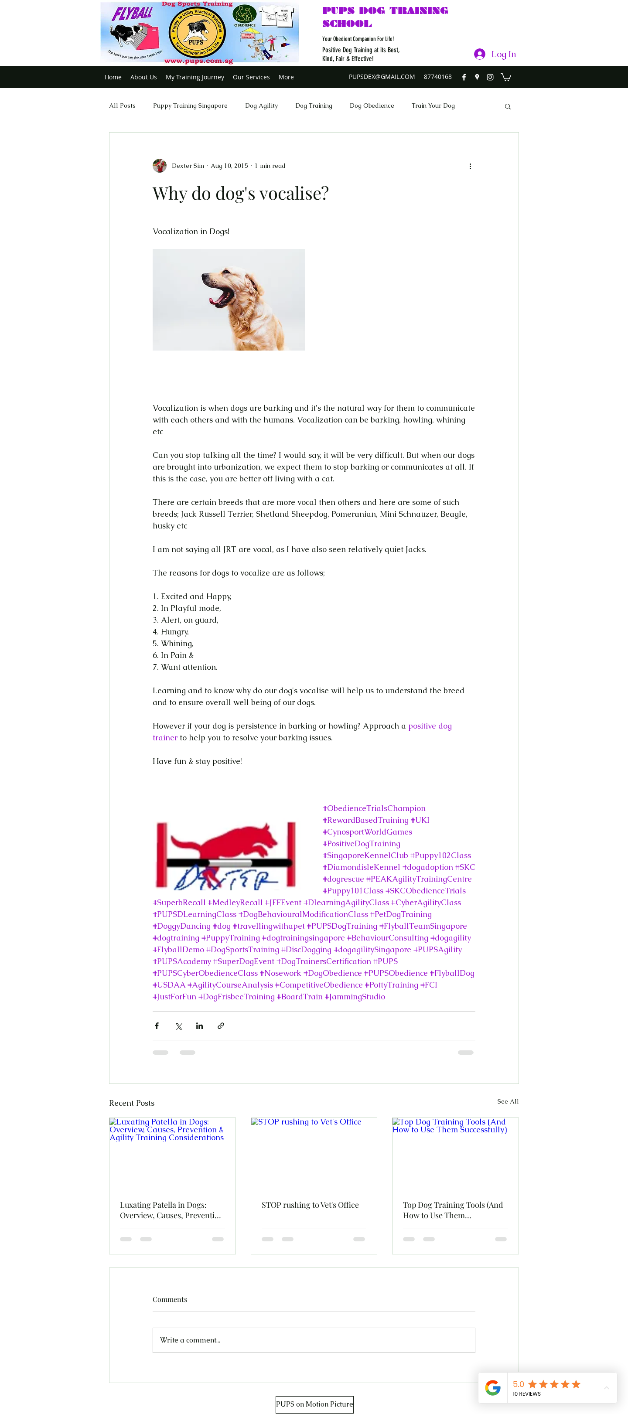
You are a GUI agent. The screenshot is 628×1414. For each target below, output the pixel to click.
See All (508, 1101)
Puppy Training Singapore (190, 105)
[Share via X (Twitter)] (178, 1026)
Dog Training (313, 105)
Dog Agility (261, 105)
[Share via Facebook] (157, 1026)
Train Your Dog (433, 105)
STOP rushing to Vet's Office (310, 1204)
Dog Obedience (372, 105)
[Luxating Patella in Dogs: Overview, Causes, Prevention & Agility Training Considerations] (172, 1153)
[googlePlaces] (477, 77)
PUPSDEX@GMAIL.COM (382, 76)
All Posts (122, 105)
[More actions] (470, 165)
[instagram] (490, 77)
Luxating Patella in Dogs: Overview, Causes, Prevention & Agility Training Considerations (172, 1209)
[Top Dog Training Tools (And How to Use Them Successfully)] (455, 1153)
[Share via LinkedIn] (199, 1026)
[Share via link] (221, 1026)
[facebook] (464, 77)
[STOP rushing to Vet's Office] (314, 1153)
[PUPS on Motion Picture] (315, 1405)
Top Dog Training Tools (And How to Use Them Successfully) (453, 1209)
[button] (506, 76)
